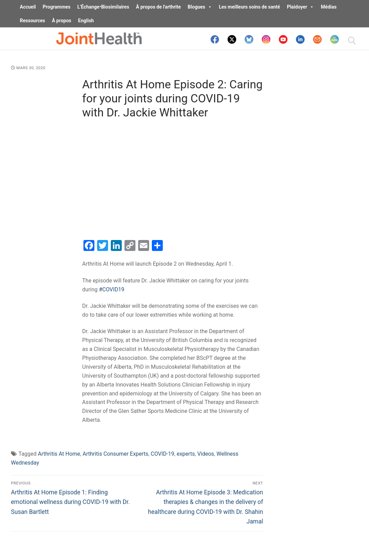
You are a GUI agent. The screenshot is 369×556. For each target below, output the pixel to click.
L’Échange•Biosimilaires (103, 7)
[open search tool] (352, 41)
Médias (329, 7)
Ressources (32, 20)
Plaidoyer (300, 7)
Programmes (56, 7)
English (86, 20)
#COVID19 (111, 289)
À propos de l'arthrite (158, 7)
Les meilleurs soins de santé (249, 7)
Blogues (200, 7)
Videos (205, 454)
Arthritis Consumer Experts (115, 454)
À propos (61, 20)
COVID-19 (162, 454)
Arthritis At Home (59, 454)
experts (186, 454)
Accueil (28, 7)
